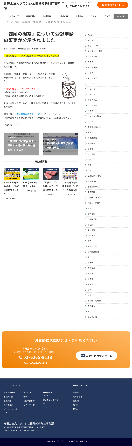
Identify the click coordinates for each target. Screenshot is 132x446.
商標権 (76, 405)
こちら (15, 125)
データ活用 (92, 67)
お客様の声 (8, 405)
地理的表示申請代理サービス (28, 114)
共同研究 (91, 143)
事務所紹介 (8, 396)
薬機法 (90, 284)
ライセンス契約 (94, 116)
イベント (91, 40)
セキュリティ (93, 56)
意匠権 (76, 400)
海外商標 (91, 235)
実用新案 (91, 192)
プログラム (92, 100)
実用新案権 (77, 396)
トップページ (9, 392)
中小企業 (91, 132)
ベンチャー (92, 105)
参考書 (90, 148)
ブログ (46, 407)
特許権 (76, 392)
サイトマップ (29, 405)
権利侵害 (91, 230)
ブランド (91, 94)
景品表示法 (92, 219)
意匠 (89, 208)
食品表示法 (92, 317)
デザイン (91, 72)
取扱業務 (7, 400)
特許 (89, 241)
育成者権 (91, 268)
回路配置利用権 (94, 176)
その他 (90, 62)
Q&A (25, 396)
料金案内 (27, 392)
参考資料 (91, 154)
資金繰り (91, 306)
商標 (89, 165)
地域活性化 (92, 181)
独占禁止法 (92, 246)
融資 (89, 290)
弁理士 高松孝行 (40, 49)
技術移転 (91, 214)
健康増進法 (92, 138)
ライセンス (92, 110)
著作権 (90, 273)
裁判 (89, 295)
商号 (89, 159)
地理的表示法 (25, 49)
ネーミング (92, 78)
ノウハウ (91, 83)
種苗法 (90, 262)
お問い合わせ (29, 400)
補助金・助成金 (94, 300)
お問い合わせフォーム (114, 4)
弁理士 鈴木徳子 (94, 197)
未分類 (90, 224)
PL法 (90, 34)
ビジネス (91, 89)
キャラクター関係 (95, 51)
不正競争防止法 (94, 127)
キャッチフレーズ (95, 45)
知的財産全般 (93, 251)
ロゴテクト (92, 121)
